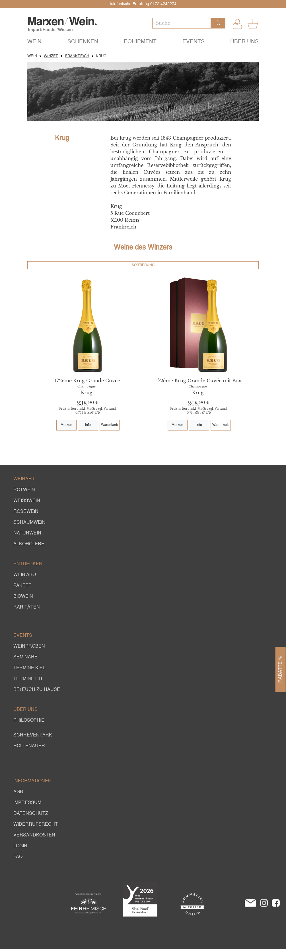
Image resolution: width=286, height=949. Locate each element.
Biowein (23, 596)
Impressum (27, 803)
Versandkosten (34, 835)
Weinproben (29, 646)
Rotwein (24, 490)
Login (20, 846)
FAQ (17, 857)
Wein (34, 41)
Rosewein (25, 511)
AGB (18, 792)
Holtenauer (29, 746)
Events (193, 41)
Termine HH (27, 679)
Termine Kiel (29, 668)
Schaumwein (29, 522)
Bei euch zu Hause (36, 689)
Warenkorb (109, 425)
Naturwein (27, 533)
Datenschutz (30, 813)
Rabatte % (280, 669)
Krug (86, 392)
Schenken (82, 41)
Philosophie (28, 720)
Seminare (25, 657)
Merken (66, 425)
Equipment (140, 41)
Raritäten (26, 607)
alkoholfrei (29, 544)
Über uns (244, 41)
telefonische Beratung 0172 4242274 (143, 4)
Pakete (22, 585)
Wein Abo (24, 575)
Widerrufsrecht (35, 824)
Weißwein (26, 501)
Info (88, 425)
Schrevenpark (32, 735)
